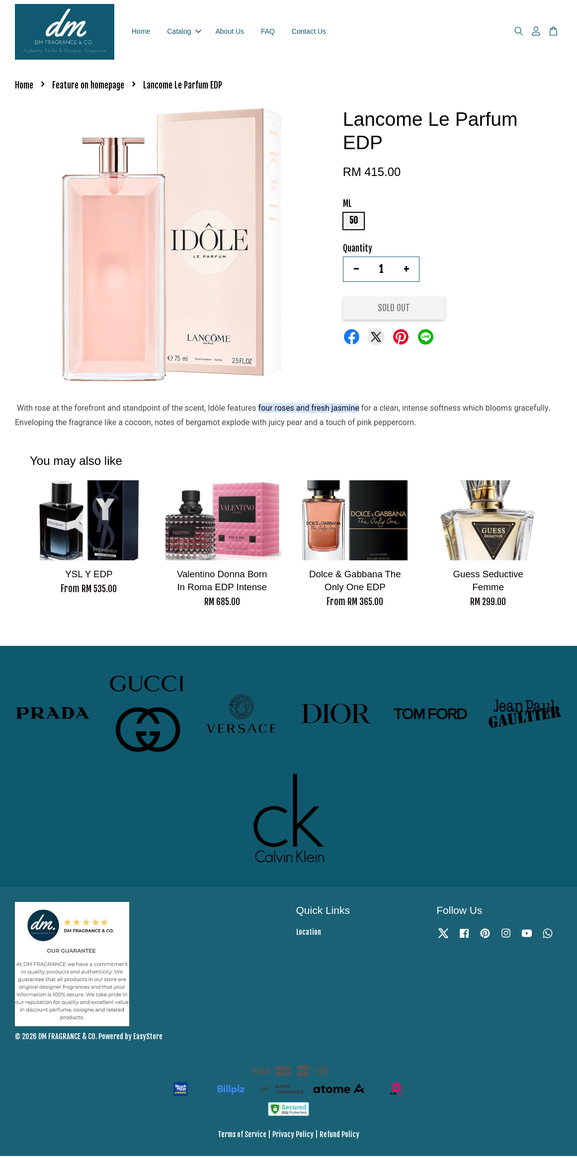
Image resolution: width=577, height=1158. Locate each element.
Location (308, 934)
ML (347, 206)
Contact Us (309, 32)
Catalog (184, 32)
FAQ (268, 32)
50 (353, 223)
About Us (229, 32)
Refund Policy (339, 1137)
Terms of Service (242, 1137)
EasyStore (148, 1038)
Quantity (357, 250)
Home (141, 32)
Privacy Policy (293, 1137)
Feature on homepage (88, 88)
